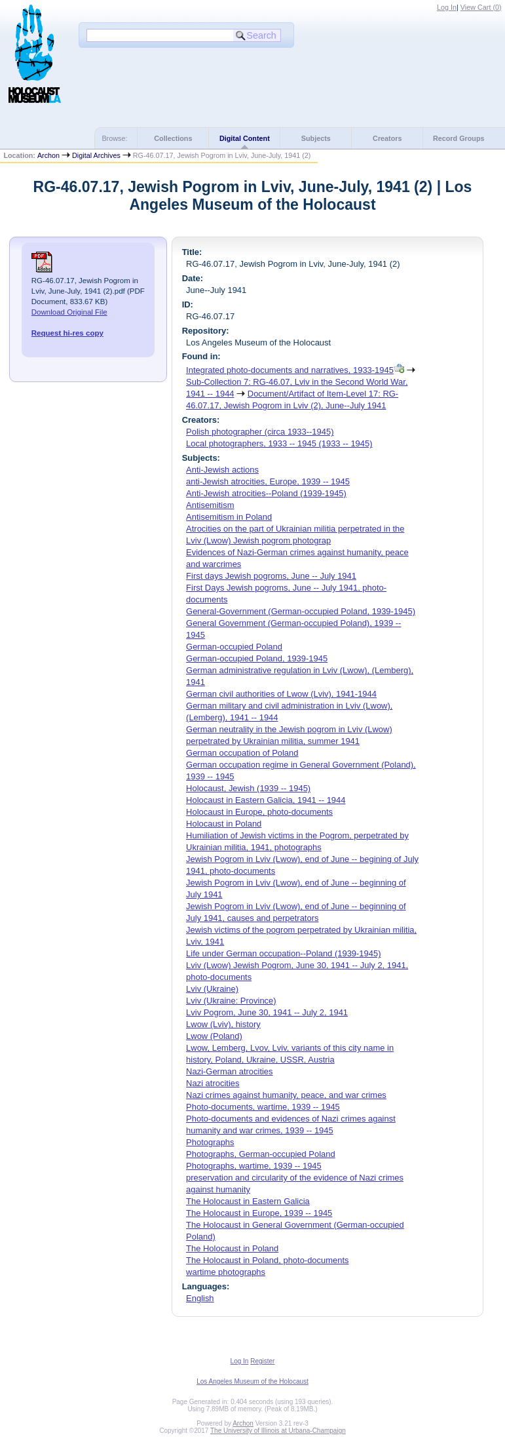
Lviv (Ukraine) (212, 989)
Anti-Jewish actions (222, 470)
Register (262, 1361)
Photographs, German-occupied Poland (260, 1154)
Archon (48, 155)
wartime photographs (225, 1272)
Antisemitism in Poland (229, 517)
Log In (447, 7)
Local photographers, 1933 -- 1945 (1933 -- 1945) (279, 443)
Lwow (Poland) (214, 1036)
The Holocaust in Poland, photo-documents (267, 1260)
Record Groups (459, 138)
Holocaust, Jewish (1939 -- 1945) (248, 788)
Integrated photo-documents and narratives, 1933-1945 (290, 370)
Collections (173, 138)
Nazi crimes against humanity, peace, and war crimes (286, 1095)
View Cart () (481, 7)
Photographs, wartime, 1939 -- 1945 (254, 1166)
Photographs (210, 1142)
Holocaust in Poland (223, 824)
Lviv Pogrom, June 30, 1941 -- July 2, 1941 (267, 1012)
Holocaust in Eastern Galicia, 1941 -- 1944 (265, 800)
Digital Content (244, 138)
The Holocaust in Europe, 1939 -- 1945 (259, 1213)
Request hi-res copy (67, 333)
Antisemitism (210, 505)
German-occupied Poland (234, 647)
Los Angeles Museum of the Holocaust (252, 1381)
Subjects (316, 138)
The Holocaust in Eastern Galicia (248, 1201)
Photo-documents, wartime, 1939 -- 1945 (263, 1107)
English (200, 1298)
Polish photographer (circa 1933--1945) (259, 432)
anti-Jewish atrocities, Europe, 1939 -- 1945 (268, 481)
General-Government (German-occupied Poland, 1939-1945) (300, 611)
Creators (387, 138)
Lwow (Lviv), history (223, 1024)
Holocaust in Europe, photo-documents (259, 812)
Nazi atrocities (212, 1083)
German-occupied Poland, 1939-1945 (256, 658)
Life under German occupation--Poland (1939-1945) (283, 953)
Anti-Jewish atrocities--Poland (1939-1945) (266, 493)
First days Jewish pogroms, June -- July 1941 (271, 576)
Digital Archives (96, 155)
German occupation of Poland (242, 753)
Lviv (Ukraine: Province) (231, 1001)
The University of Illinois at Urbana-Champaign (278, 1430)
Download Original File (69, 312)
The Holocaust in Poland (232, 1248)
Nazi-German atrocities (229, 1071)
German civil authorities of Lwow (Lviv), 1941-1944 (281, 694)
